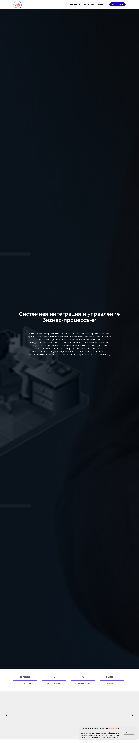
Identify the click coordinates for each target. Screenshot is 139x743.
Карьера (101, 4)
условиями (85, 731)
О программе (74, 4)
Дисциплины (89, 4)
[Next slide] (132, 715)
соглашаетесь (112, 728)
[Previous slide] (7, 715)
